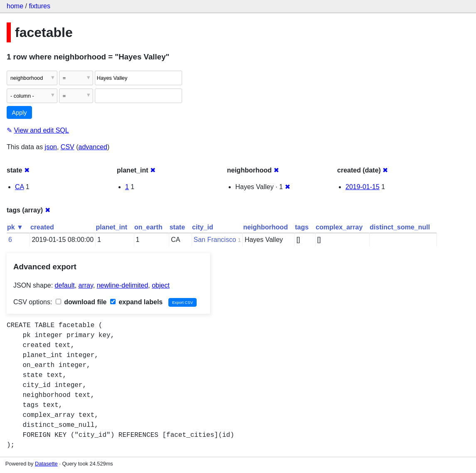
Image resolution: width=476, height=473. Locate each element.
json (51, 146)
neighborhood (265, 227)
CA (19, 186)
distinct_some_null (400, 227)
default (65, 285)
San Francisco (215, 239)
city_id (202, 227)
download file (81, 301)
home (15, 6)
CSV (67, 146)
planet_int (112, 227)
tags (301, 227)
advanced (93, 146)
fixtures (39, 6)
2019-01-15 (362, 186)
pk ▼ (15, 227)
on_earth (148, 227)
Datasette (46, 464)
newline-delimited (122, 285)
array (86, 285)
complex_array (339, 227)
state (177, 227)
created (42, 227)
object (161, 285)
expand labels (136, 301)
